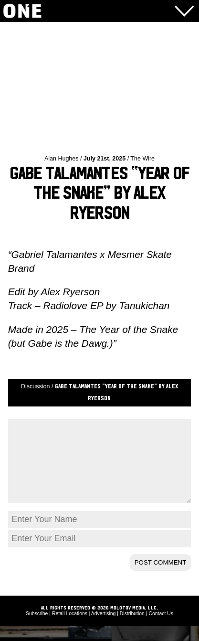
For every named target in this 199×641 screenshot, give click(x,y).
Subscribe (37, 628)
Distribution (132, 628)
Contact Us (160, 628)
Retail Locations (69, 628)
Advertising (103, 628)
